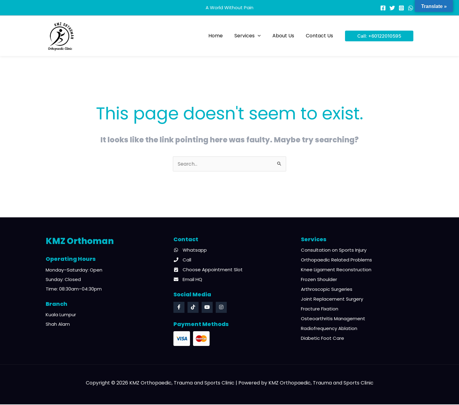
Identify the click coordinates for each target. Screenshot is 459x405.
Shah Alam (58, 324)
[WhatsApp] (410, 8)
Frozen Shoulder (319, 280)
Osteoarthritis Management (333, 319)
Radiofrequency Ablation (329, 329)
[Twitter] (392, 8)
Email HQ (187, 280)
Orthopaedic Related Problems (336, 260)
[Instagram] (401, 8)
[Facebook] (383, 8)
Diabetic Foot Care (322, 339)
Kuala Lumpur (61, 315)
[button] (262, 35)
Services (252, 35)
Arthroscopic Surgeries (326, 290)
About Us (286, 35)
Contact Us (320, 35)
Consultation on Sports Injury (333, 250)
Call (182, 260)
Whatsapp (190, 250)
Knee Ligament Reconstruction (336, 270)
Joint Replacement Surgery (332, 299)
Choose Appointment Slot (208, 270)
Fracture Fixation (319, 309)
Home (222, 35)
